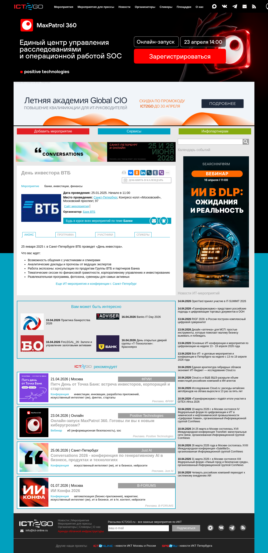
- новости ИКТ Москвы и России (135, 545)
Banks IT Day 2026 (149, 316)
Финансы (76, 186)
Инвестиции (61, 186)
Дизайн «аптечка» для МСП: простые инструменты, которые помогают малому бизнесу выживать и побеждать (208, 332)
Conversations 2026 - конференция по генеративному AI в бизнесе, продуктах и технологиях (107, 458)
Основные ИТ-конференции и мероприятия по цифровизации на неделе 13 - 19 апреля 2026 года (213, 345)
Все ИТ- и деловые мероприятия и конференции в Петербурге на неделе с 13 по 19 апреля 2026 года (212, 356)
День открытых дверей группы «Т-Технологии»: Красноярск (144, 343)
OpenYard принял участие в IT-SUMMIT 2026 (219, 301)
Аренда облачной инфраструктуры (81, 531)
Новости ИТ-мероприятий (199, 293)
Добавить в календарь (146, 180)
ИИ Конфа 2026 (65, 491)
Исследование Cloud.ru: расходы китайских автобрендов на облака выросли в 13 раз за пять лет (211, 390)
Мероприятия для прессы (96, 7)
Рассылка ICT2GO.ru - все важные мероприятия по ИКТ (145, 521)
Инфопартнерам (214, 131)
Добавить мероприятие (53, 131)
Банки (48, 186)
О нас (200, 7)
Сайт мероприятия (76, 206)
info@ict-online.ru (37, 530)
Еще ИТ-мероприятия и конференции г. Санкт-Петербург (96, 283)
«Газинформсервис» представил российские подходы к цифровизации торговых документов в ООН (212, 310)
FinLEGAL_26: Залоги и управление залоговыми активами (69, 343)
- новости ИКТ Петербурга (195, 545)
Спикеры (166, 7)
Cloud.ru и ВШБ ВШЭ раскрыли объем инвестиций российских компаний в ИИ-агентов (208, 379)
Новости (124, 7)
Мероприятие (30, 186)
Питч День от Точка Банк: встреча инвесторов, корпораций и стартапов (110, 386)
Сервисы (134, 131)
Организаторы (145, 7)
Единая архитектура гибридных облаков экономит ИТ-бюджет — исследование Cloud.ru (209, 369)
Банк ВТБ (89, 211)
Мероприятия (63, 7)
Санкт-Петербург (105, 197)
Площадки (184, 7)
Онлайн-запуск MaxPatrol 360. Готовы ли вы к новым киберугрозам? (102, 423)
